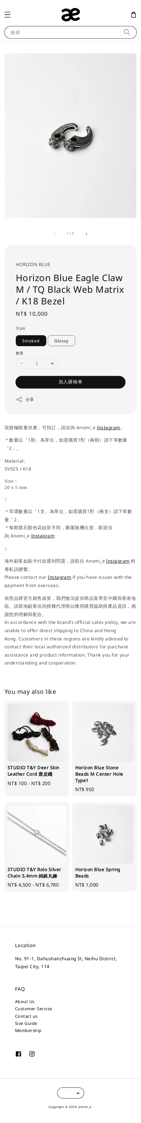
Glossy (61, 341)
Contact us (26, 1016)
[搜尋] (126, 32)
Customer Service (33, 1008)
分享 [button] (25, 399)
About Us (25, 1001)
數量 (20, 353)
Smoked (31, 341)
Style (21, 328)
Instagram (108, 427)
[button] (7, 14)
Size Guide (26, 1023)
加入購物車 (71, 381)
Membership (28, 1030)
